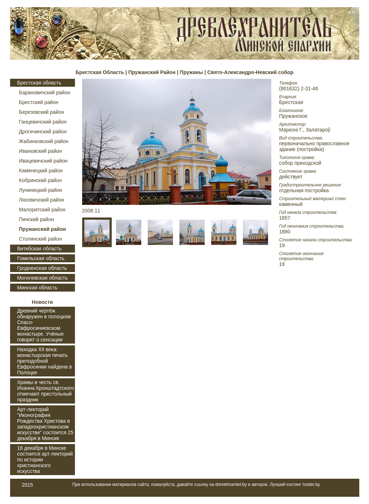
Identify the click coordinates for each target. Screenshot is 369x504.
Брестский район (39, 102)
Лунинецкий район (40, 190)
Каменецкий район (41, 170)
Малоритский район (42, 209)
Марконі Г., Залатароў (304, 130)
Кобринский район (40, 180)
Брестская (291, 102)
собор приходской (300, 163)
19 (282, 245)
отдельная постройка (304, 190)
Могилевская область (42, 278)
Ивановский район (40, 151)
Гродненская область (42, 268)
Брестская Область (100, 72)
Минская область (37, 287)
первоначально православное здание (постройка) (314, 146)
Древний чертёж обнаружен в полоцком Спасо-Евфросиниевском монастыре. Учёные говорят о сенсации (44, 325)
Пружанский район (42, 229)
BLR (351, 12)
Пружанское (293, 116)
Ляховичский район (42, 200)
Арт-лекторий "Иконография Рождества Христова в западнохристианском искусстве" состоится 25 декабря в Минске (45, 423)
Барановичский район (44, 92)
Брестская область (39, 83)
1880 (284, 231)
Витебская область (39, 248)
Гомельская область (41, 258)
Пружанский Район (151, 72)
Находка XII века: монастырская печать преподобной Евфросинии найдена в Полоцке (44, 360)
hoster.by (311, 484)
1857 (284, 218)
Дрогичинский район (43, 131)
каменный (291, 204)
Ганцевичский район (43, 122)
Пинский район (36, 219)
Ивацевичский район (43, 161)
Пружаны (192, 72)
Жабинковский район (43, 141)
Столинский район (40, 239)
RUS (351, 52)
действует (291, 177)
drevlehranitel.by (230, 484)
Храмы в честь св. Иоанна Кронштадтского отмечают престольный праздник (45, 390)
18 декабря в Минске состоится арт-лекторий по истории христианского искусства (45, 459)
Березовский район (41, 112)
